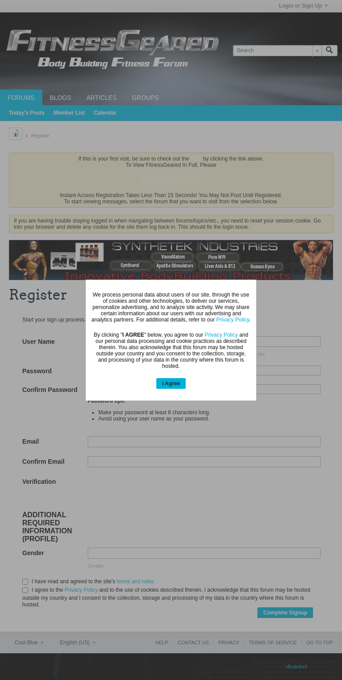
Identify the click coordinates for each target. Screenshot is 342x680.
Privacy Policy (232, 320)
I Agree (171, 383)
